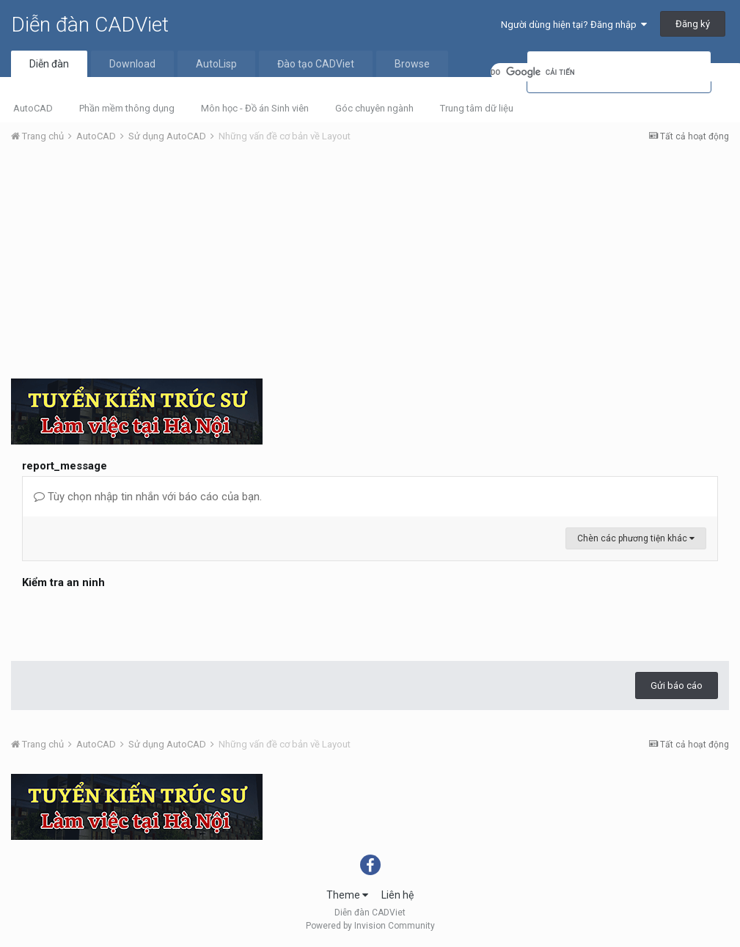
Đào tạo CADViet (315, 64)
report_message (64, 465)
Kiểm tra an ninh (63, 582)
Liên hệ (397, 895)
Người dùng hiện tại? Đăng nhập (574, 24)
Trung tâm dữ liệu (476, 108)
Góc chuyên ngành (374, 108)
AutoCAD (33, 108)
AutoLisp (216, 64)
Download (132, 64)
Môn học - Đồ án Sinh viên (255, 108)
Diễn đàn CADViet (90, 24)
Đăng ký (692, 23)
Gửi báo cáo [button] (677, 685)
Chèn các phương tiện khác (636, 538)
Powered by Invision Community (370, 926)
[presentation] (133, 621)
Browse (412, 64)
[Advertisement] (370, 265)
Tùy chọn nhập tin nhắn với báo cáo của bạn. (148, 496)
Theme (347, 895)
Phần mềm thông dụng (127, 108)
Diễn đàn (49, 64)
